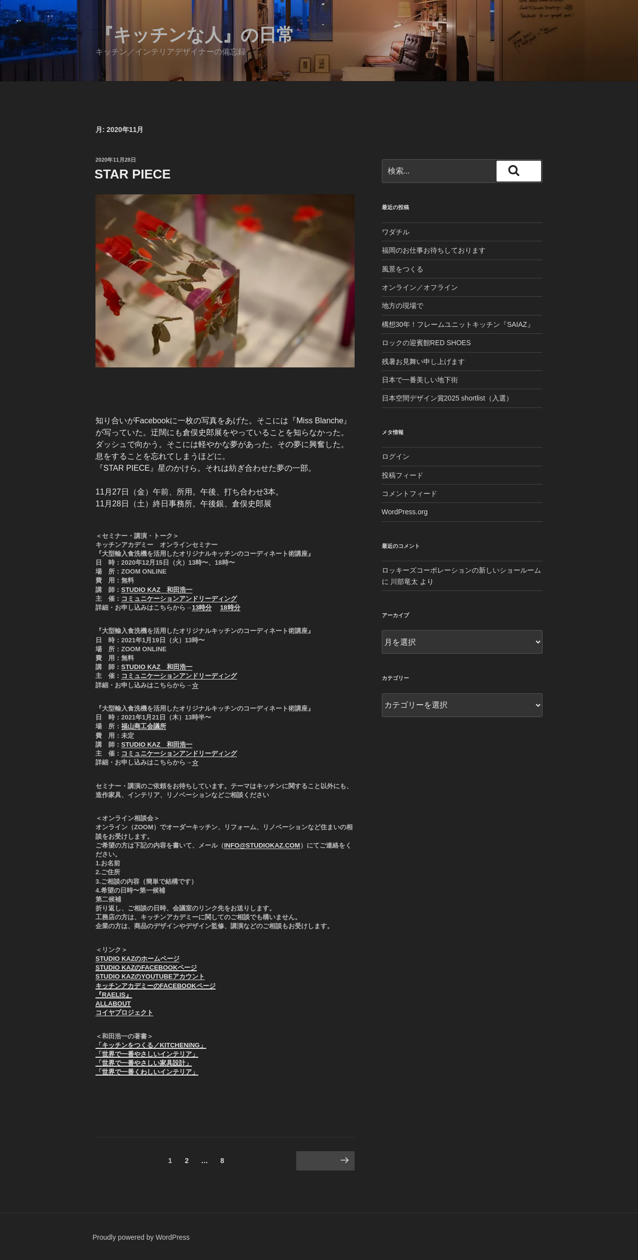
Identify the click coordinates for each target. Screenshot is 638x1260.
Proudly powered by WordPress (141, 1237)
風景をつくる (402, 269)
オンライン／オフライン (420, 287)
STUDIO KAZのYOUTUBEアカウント (150, 976)
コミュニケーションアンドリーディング (179, 598)
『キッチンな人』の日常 (194, 35)
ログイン (396, 456)
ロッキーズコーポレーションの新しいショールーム (461, 570)
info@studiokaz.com (262, 845)
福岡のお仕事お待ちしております (434, 250)
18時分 (230, 607)
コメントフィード (409, 493)
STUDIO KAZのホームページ (137, 958)
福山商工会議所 (143, 726)
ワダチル (396, 232)
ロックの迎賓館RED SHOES (426, 343)
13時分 (202, 607)
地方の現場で (402, 306)
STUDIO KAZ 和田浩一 (156, 589)
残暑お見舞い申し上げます (423, 361)
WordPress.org (405, 512)
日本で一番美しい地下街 (420, 380)
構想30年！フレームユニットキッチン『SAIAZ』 (458, 324)
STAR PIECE (132, 174)
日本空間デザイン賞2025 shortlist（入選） (447, 398)
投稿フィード (402, 475)
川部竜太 (404, 581)
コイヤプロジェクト (124, 1012)
